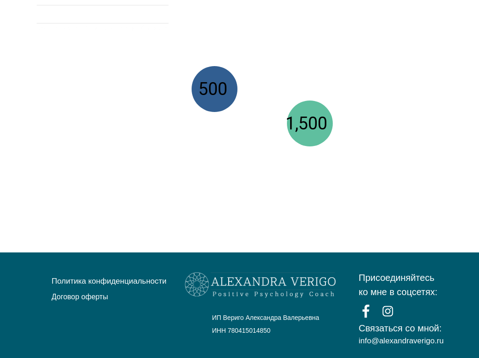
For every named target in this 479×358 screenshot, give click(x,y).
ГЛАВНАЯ (231, 18)
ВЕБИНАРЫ (283, 18)
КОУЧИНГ (335, 18)
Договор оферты (80, 297)
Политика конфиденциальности (109, 281)
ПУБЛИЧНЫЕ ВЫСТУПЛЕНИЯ (419, 18)
